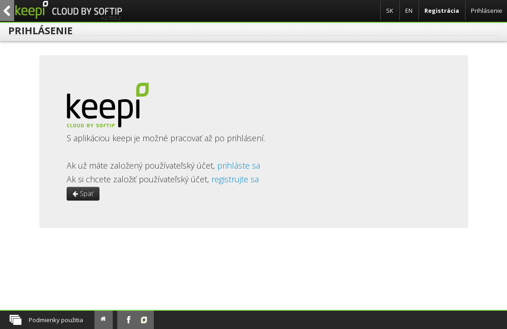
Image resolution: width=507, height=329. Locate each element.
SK (389, 10)
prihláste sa (238, 165)
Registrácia (441, 10)
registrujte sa (235, 179)
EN (409, 10)
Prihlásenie (486, 10)
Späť (83, 193)
